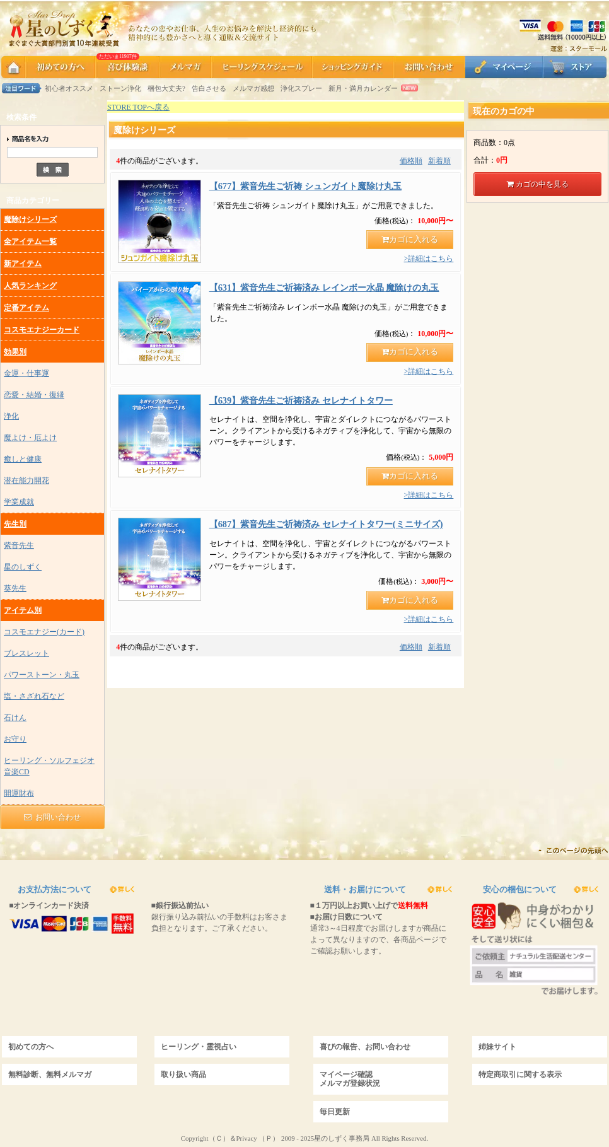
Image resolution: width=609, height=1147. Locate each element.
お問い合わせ (52, 817)
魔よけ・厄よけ (30, 437)
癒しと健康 (23, 459)
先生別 (15, 524)
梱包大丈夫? (166, 88)
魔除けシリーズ (30, 219)
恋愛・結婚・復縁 (34, 394)
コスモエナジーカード (41, 329)
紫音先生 (19, 545)
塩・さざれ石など (34, 696)
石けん (15, 717)
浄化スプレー (301, 88)
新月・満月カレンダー (363, 88)
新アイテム (23, 263)
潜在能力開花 (26, 480)
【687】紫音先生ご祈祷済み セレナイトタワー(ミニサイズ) (326, 524)
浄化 (11, 416)
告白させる (209, 88)
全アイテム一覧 (30, 241)
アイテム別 (23, 610)
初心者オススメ (69, 88)
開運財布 (19, 793)
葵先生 (15, 588)
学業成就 (19, 502)
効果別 (15, 351)
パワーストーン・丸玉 (41, 674)
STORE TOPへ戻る (138, 107)
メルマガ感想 (253, 88)
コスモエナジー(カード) (44, 631)
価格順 (411, 160)
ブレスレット (26, 653)
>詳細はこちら (429, 258)
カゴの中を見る (538, 184)
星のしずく (23, 566)
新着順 (439, 160)
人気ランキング (30, 285)
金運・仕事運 (26, 373)
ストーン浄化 (120, 88)
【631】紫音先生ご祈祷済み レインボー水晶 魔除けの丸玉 (324, 287)
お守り (15, 739)
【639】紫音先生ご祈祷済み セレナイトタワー (301, 400)
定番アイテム (26, 307)
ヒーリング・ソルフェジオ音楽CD (49, 766)
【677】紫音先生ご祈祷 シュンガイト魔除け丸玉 (305, 186)
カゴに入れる (409, 239)
